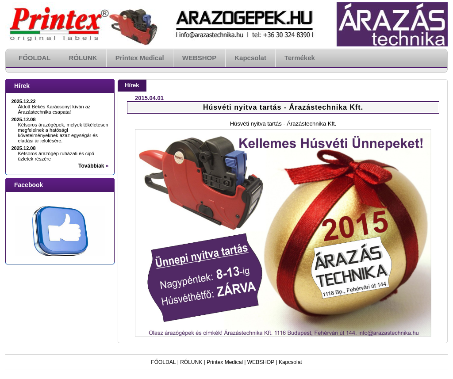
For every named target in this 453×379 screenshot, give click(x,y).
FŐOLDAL (163, 362)
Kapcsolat (290, 362)
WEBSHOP (260, 362)
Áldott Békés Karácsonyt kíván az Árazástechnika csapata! (54, 109)
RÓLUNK (191, 362)
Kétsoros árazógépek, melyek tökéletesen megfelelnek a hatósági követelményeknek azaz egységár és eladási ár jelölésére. (63, 132)
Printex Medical (225, 362)
